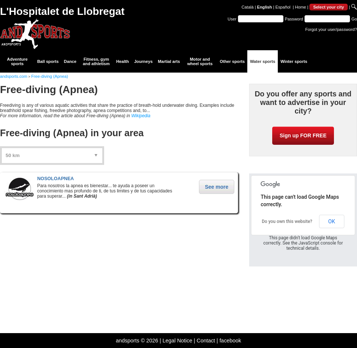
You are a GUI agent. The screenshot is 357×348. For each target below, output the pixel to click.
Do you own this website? (287, 221)
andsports (127, 341)
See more (216, 187)
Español (283, 7)
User (232, 19)
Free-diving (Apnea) (49, 76)
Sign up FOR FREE (303, 135)
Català (248, 7)
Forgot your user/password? (331, 29)
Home (300, 7)
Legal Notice (177, 341)
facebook (230, 341)
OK (331, 221)
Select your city (328, 7)
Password (294, 19)
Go (354, 19)
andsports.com (13, 76)
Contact (206, 341)
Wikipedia (140, 115)
